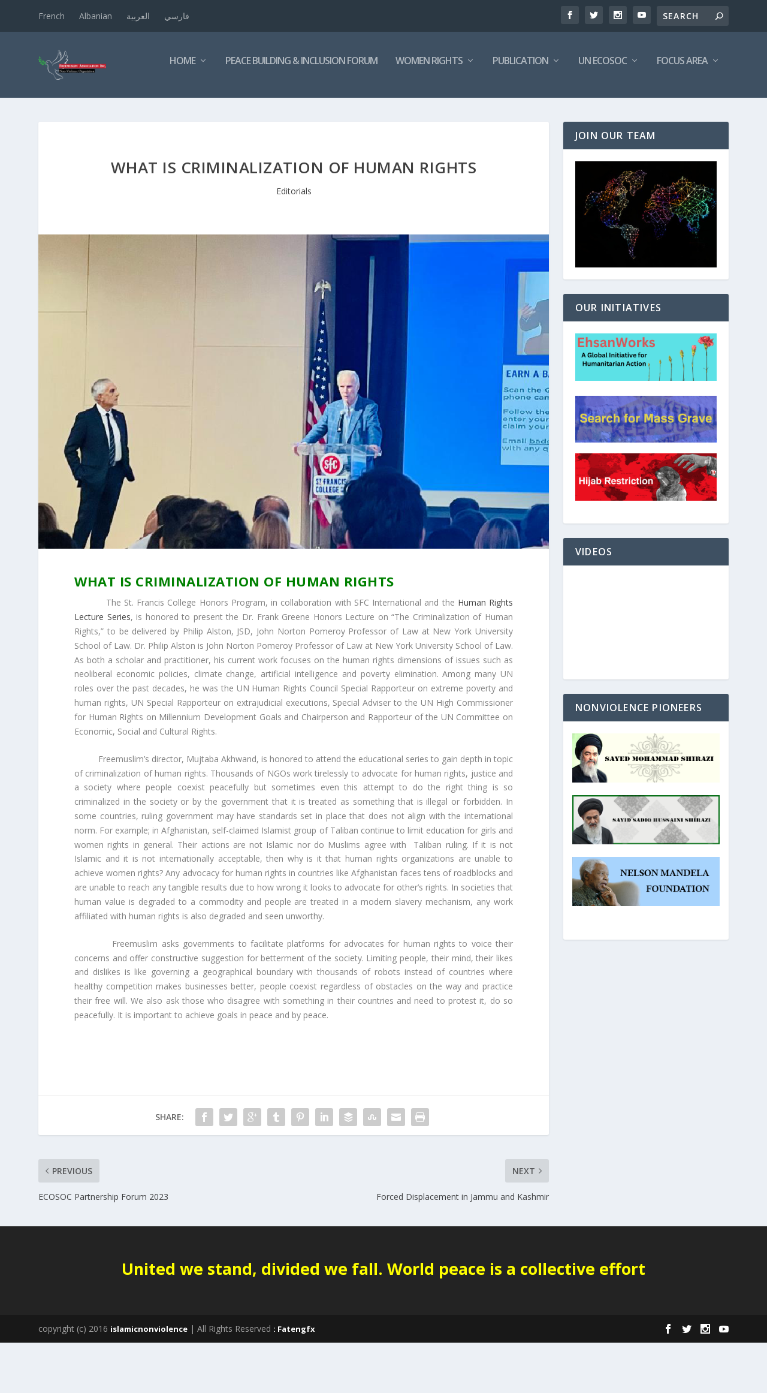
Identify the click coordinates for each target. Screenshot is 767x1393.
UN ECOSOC (480, 112)
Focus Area (560, 112)
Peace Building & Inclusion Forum (179, 112)
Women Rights (306, 112)
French (51, 16)
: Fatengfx (294, 1379)
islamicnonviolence (149, 1379)
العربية (138, 16)
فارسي (176, 16)
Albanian (95, 16)
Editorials (294, 241)
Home (60, 112)
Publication (398, 112)
